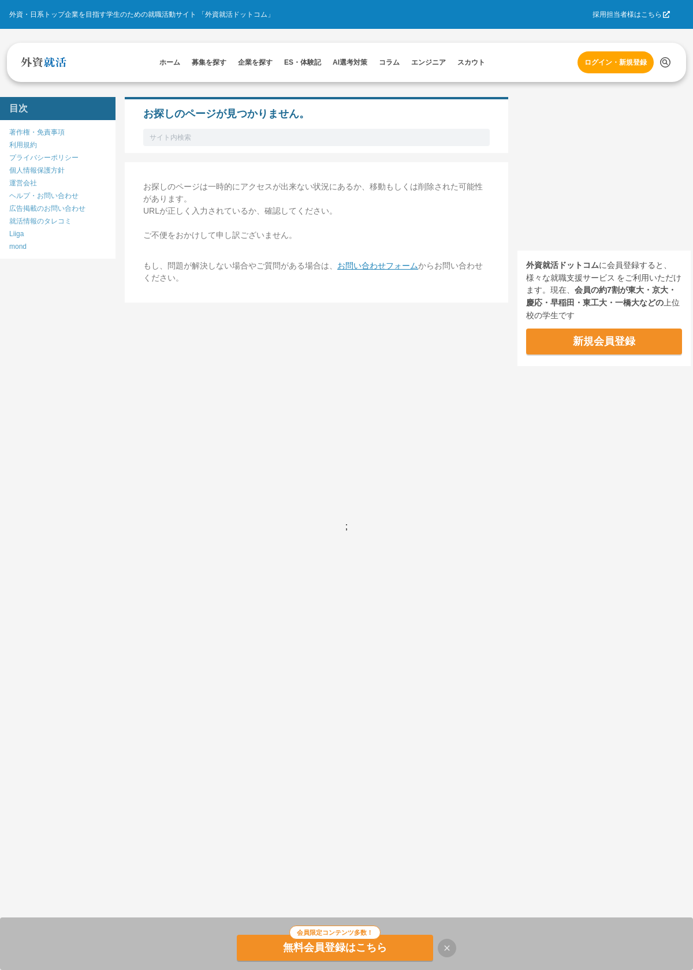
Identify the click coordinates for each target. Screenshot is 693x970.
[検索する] (665, 62)
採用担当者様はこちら (627, 14)
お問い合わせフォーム (377, 265)
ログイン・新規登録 (615, 62)
